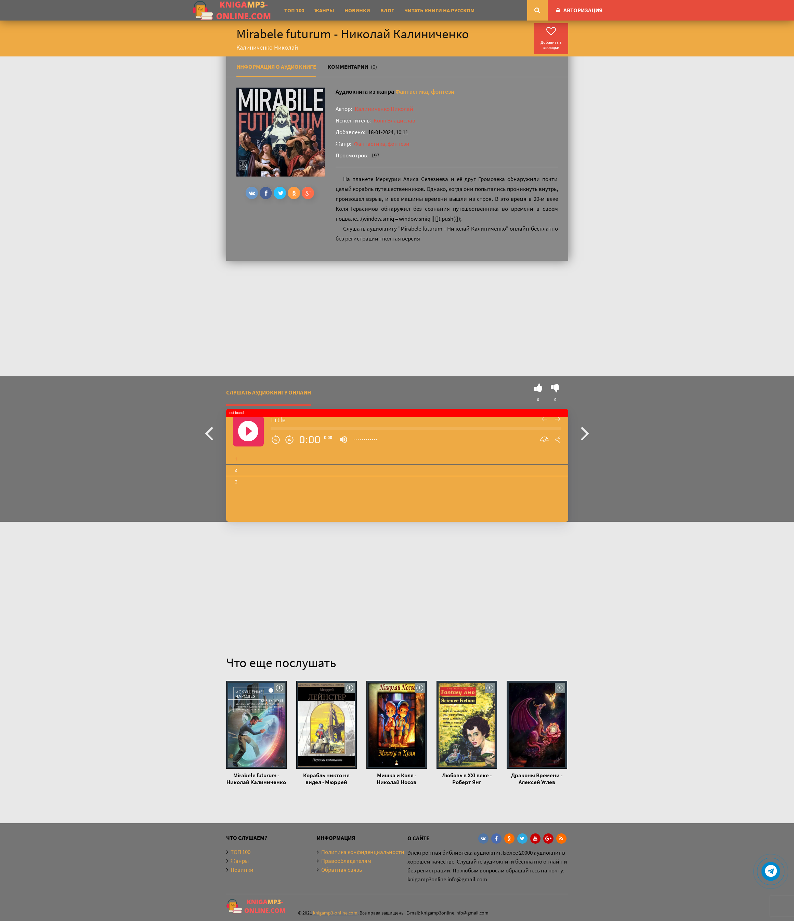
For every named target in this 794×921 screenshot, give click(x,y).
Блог (387, 10)
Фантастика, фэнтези (424, 91)
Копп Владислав (394, 120)
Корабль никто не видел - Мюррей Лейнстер (326, 779)
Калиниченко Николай (384, 109)
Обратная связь (341, 869)
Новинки (357, 10)
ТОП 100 (294, 10)
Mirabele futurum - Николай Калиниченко (256, 779)
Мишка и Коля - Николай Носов (396, 779)
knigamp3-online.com (335, 913)
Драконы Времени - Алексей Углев (536, 779)
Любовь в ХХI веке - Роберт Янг (467, 779)
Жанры (324, 10)
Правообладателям (346, 861)
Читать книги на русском (439, 10)
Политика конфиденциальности (362, 852)
